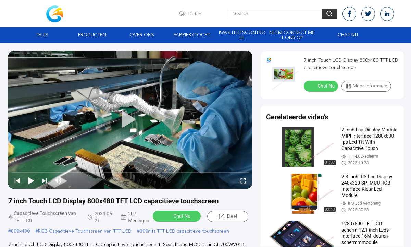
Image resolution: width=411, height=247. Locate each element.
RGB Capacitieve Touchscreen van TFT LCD (85, 231)
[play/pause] (31, 180)
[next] (44, 180)
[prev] (17, 180)
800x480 (20, 231)
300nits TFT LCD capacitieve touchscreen (184, 231)
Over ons (142, 35)
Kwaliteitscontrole (242, 35)
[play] (130, 119)
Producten (92, 35)
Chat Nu (348, 35)
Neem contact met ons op (292, 35)
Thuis (42, 35)
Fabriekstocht (192, 35)
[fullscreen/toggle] (243, 180)
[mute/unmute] (58, 180)
